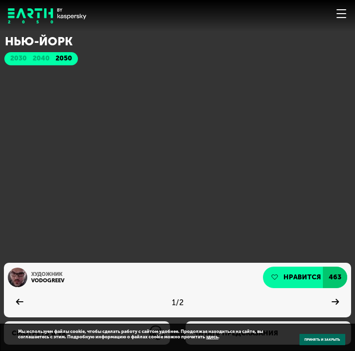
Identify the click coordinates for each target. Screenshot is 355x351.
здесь (212, 336)
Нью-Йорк (39, 41)
